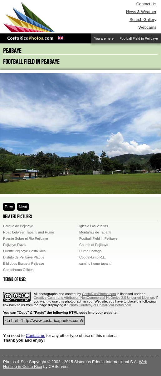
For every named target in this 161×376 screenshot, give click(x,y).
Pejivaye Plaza (14, 245)
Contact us (35, 335)
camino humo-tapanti (95, 263)
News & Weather (141, 11)
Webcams (147, 27)
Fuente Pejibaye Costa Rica (24, 251)
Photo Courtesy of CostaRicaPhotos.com (100, 305)
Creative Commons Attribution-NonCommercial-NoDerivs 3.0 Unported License (94, 297)
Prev (9, 206)
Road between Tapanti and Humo (28, 232)
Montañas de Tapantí (95, 232)
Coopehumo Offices (18, 270)
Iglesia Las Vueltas (93, 226)
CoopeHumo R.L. (92, 257)
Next (23, 206)
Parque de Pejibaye (18, 226)
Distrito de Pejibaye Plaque (23, 257)
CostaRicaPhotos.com (99, 294)
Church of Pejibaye (93, 245)
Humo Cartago (90, 251)
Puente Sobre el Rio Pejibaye (25, 238)
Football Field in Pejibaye (98, 238)
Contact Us (146, 4)
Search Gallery (142, 19)
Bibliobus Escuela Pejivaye (23, 263)
